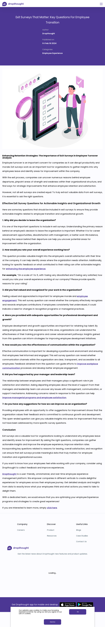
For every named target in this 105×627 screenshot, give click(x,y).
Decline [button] (52, 622)
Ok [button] (78, 612)
